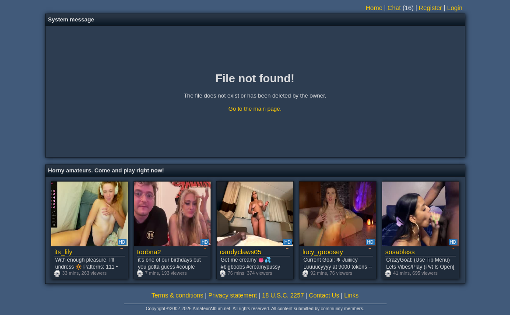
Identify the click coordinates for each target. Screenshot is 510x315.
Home (374, 7)
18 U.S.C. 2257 (283, 295)
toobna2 (149, 252)
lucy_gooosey (322, 252)
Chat (394, 7)
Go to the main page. (255, 108)
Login (455, 7)
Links (351, 295)
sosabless (400, 252)
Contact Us (324, 295)
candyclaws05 (240, 252)
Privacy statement (232, 295)
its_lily (63, 252)
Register (430, 7)
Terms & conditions (177, 295)
